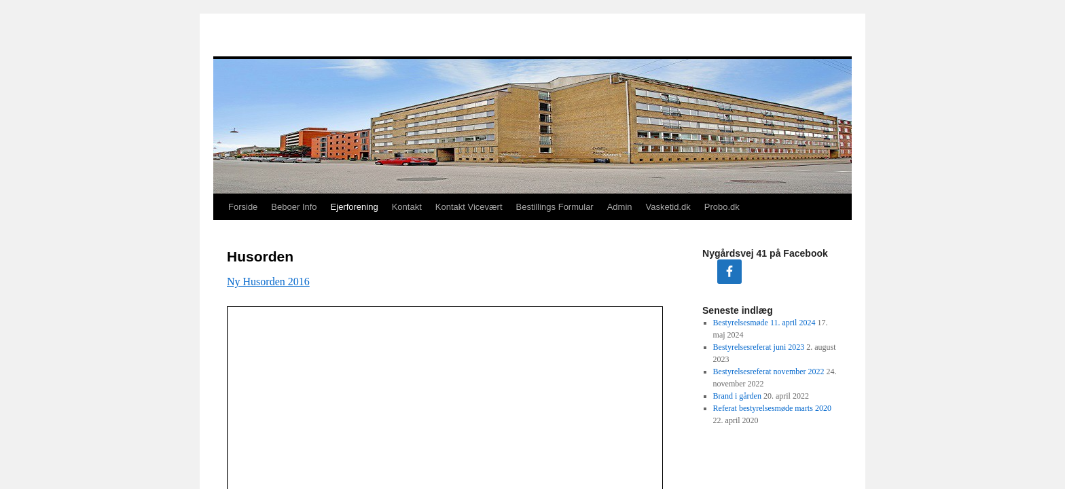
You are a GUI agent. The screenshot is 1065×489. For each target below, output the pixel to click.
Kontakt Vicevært (469, 207)
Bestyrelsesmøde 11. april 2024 (764, 322)
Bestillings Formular (555, 207)
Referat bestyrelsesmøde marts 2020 (772, 408)
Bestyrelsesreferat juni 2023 (759, 347)
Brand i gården (737, 396)
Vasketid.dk (668, 207)
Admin (619, 207)
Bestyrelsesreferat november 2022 (769, 371)
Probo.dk (722, 207)
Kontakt (407, 207)
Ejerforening (354, 207)
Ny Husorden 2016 (268, 281)
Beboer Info (294, 207)
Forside (242, 207)
